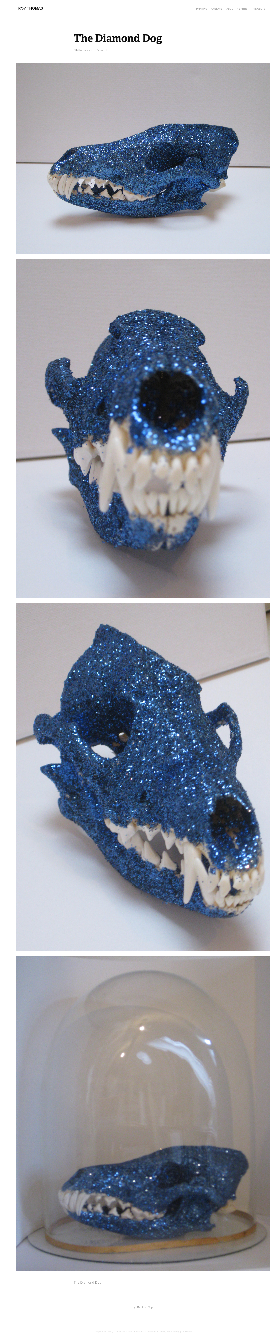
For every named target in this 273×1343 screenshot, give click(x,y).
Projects (259, 8)
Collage (216, 8)
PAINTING (201, 8)
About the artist (238, 8)
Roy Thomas (30, 8)
